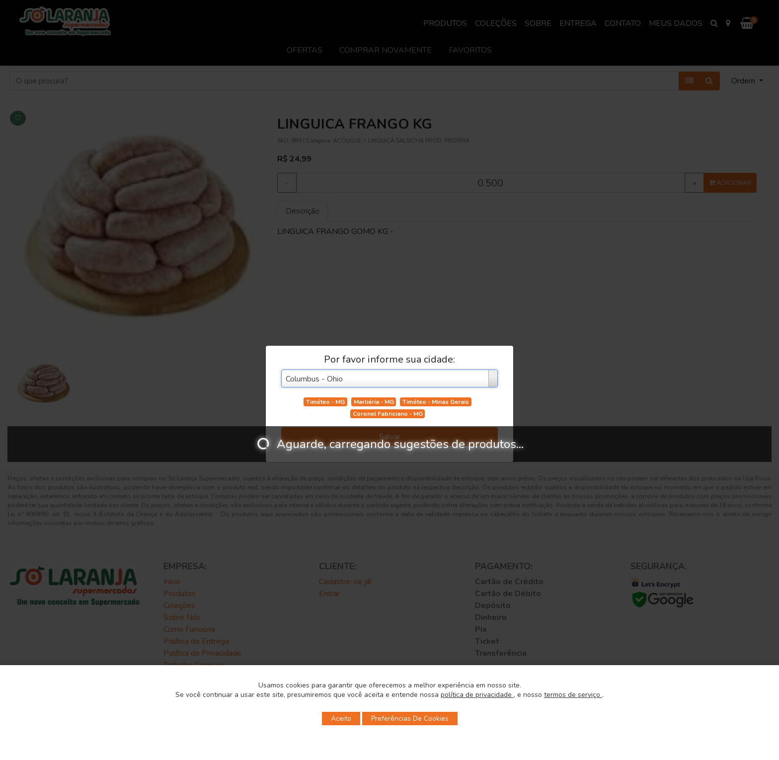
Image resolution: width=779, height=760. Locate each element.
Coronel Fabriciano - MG (388, 414)
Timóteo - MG (325, 402)
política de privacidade (477, 694)
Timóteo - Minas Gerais (435, 402)
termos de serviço (573, 694)
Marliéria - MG (374, 402)
